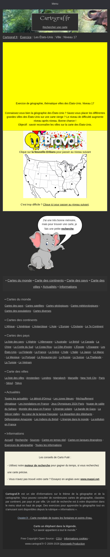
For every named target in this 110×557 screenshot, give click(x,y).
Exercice (25, 37)
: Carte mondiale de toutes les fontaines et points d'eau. (55, 517)
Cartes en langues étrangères (85, 439)
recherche (67, 228)
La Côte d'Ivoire (63, 346)
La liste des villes (14, 377)
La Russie (64, 357)
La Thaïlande (93, 357)
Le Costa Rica (43, 346)
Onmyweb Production (72, 543)
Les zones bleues (64, 398)
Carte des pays (77, 280)
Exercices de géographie (19, 445)
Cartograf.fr (10, 37)
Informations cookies (76, 538)
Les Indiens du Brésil (46, 419)
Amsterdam (33, 377)
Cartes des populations (18, 310)
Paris (102, 377)
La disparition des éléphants (76, 414)
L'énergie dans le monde (75, 419)
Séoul (9, 383)
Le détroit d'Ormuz (40, 398)
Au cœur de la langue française (40, 414)
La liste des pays (14, 341)
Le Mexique (13, 357)
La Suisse (78, 357)
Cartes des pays (14, 305)
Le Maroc (98, 352)
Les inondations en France (33, 403)
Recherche (21, 439)
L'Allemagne (45, 341)
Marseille (73, 377)
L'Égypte (79, 346)
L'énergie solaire (62, 408)
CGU (59, 538)
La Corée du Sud (23, 346)
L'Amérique (23, 326)
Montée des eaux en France (35, 408)
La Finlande (25, 352)
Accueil (9, 439)
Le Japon (85, 352)
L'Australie (61, 341)
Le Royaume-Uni (47, 357)
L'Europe (64, 326)
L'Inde (64, 352)
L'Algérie (31, 341)
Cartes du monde (19, 280)
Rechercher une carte (55, 27)
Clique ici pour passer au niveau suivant (66, 204)
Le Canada (87, 341)
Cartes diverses (42, 310)
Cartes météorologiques (84, 305)
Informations (68, 287)
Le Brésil (74, 341)
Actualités (50, 287)
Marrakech (59, 377)
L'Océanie (77, 326)
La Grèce (53, 352)
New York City (89, 377)
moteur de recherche (37, 465)
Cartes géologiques (57, 305)
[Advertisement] (55, 74)
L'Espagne (92, 346)
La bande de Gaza (85, 408)
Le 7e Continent (94, 326)
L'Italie (74, 352)
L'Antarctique (39, 326)
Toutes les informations (48, 445)
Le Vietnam (25, 362)
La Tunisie (10, 362)
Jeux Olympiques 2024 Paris (67, 403)
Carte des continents (49, 280)
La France (40, 352)
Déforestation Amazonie (18, 419)
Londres (46, 377)
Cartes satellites (35, 305)
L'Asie (53, 326)
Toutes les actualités (16, 398)
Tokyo (18, 383)
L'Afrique (10, 326)
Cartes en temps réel (54, 439)
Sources (34, 439)
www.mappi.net (89, 479)
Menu (55, 3)
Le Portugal (28, 357)
